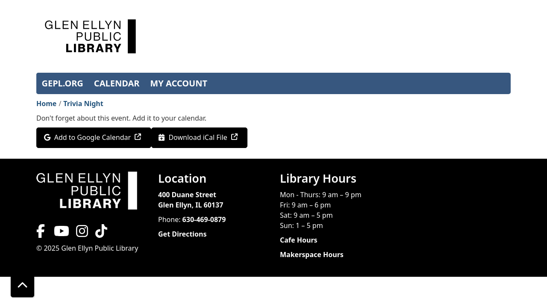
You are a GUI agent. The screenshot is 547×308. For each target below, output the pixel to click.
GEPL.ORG (62, 83)
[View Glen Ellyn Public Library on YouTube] (60, 233)
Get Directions (182, 234)
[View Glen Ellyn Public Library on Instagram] (82, 233)
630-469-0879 (204, 219)
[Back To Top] (22, 285)
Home (46, 103)
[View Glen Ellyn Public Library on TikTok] (100, 233)
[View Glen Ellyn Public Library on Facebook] (41, 233)
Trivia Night (83, 103)
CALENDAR (117, 83)
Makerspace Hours (312, 254)
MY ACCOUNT (178, 83)
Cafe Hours (299, 240)
